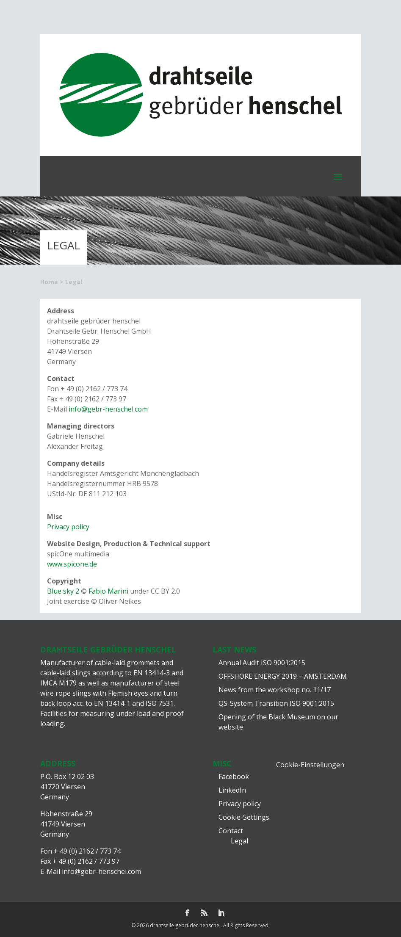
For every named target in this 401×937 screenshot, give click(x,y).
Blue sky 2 (63, 591)
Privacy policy (68, 526)
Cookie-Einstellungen (310, 764)
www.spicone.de (72, 564)
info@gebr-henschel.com (108, 409)
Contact (230, 830)
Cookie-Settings (243, 817)
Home (49, 282)
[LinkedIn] (221, 913)
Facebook (233, 776)
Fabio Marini (108, 591)
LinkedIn (232, 790)
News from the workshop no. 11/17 (274, 689)
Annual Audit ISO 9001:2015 (261, 662)
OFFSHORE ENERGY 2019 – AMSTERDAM (282, 676)
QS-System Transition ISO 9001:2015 (276, 703)
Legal (239, 841)
